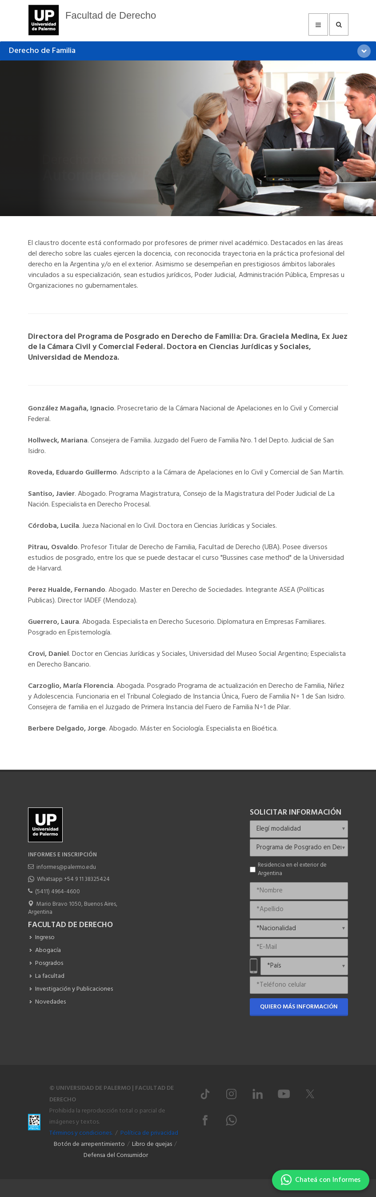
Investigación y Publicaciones (74, 989)
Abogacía (48, 950)
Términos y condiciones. (80, 1133)
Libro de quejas (152, 1144)
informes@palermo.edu (66, 867)
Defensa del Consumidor (116, 1155)
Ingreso (45, 937)
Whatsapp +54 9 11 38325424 (73, 879)
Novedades (50, 1002)
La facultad (49, 976)
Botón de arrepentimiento (89, 1144)
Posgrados (49, 963)
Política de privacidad (149, 1133)
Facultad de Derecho (110, 15)
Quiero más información (299, 1007)
